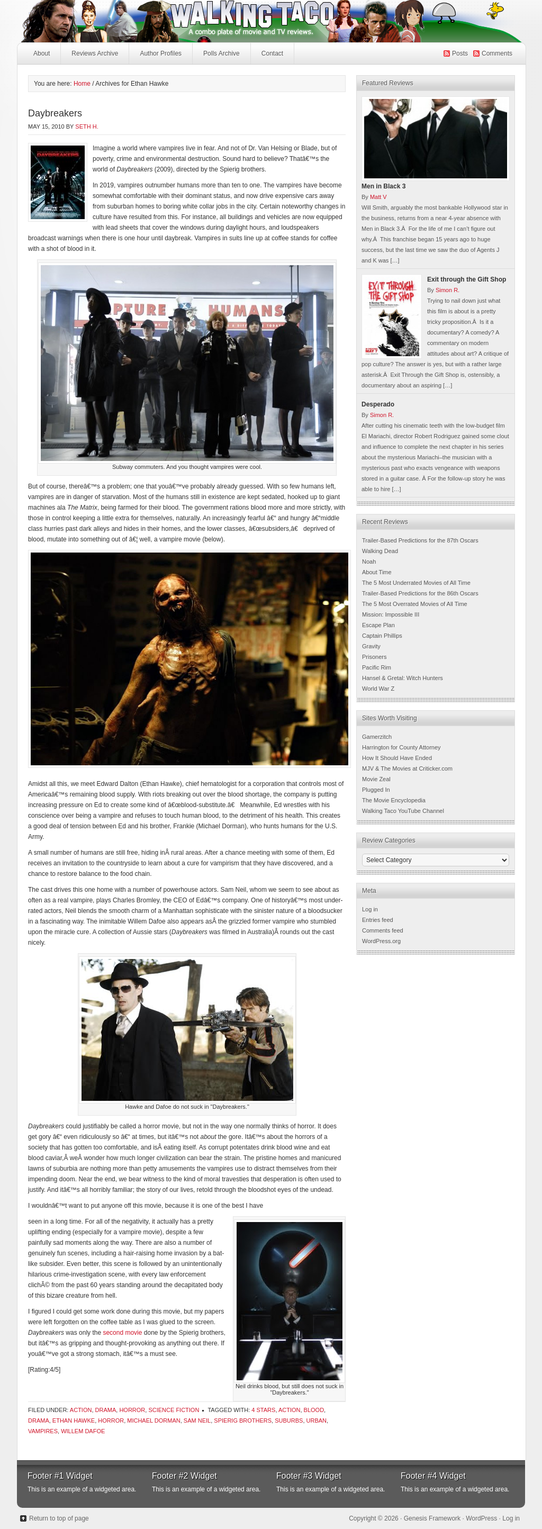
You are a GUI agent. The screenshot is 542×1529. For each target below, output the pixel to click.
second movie (123, 1332)
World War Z (378, 688)
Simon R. (447, 290)
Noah (369, 561)
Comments (497, 53)
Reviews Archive (94, 53)
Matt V (378, 197)
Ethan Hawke (73, 1420)
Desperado (378, 404)
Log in (370, 909)
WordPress (481, 1518)
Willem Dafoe (83, 1431)
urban (316, 1420)
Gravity (371, 646)
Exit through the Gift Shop (466, 279)
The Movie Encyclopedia (394, 800)
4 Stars (263, 1410)
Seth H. (86, 126)
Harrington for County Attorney (401, 747)
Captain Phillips (382, 635)
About (41, 53)
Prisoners (374, 657)
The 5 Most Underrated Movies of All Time (416, 583)
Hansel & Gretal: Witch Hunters (402, 678)
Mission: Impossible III (390, 614)
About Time (377, 572)
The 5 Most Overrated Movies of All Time (414, 604)
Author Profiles (159, 56)
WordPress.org (381, 941)
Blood (314, 1410)
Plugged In (376, 789)
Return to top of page (59, 1518)
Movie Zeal (376, 779)
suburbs (289, 1420)
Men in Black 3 (383, 186)
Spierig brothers (243, 1420)
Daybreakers (55, 113)
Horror (132, 1410)
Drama (105, 1410)
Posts (460, 53)
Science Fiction (173, 1410)
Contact (272, 53)
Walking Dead (380, 551)
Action (81, 1410)
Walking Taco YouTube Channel (403, 811)
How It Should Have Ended (397, 758)
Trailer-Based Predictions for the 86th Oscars (420, 593)
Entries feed (377, 920)
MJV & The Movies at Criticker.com (407, 768)
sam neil (197, 1420)
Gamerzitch (377, 737)
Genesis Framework (432, 1518)
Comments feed (382, 930)
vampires (43, 1431)
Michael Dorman (153, 1420)
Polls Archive (221, 53)
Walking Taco (191, 21)
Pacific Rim (376, 667)
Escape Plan (378, 625)
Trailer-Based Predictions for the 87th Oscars (420, 540)
